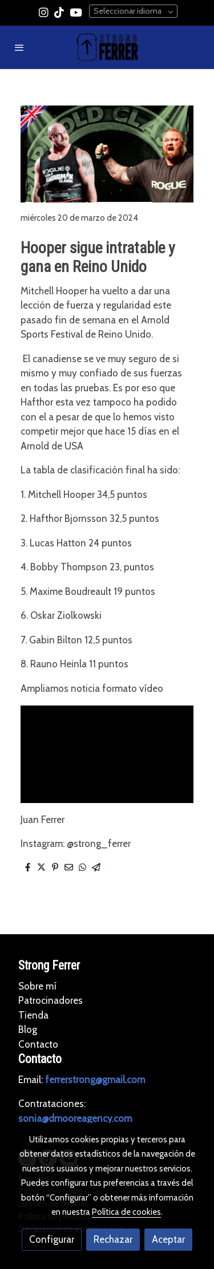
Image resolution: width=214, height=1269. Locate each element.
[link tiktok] (59, 11)
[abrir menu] (19, 47)
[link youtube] (76, 11)
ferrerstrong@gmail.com (95, 1079)
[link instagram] (44, 11)
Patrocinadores (50, 1000)
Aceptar (168, 1239)
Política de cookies (126, 1212)
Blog (27, 1029)
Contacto (38, 1044)
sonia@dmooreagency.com (75, 1118)
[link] (107, 47)
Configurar (51, 1239)
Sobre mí (37, 986)
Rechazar (113, 1239)
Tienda (33, 1015)
